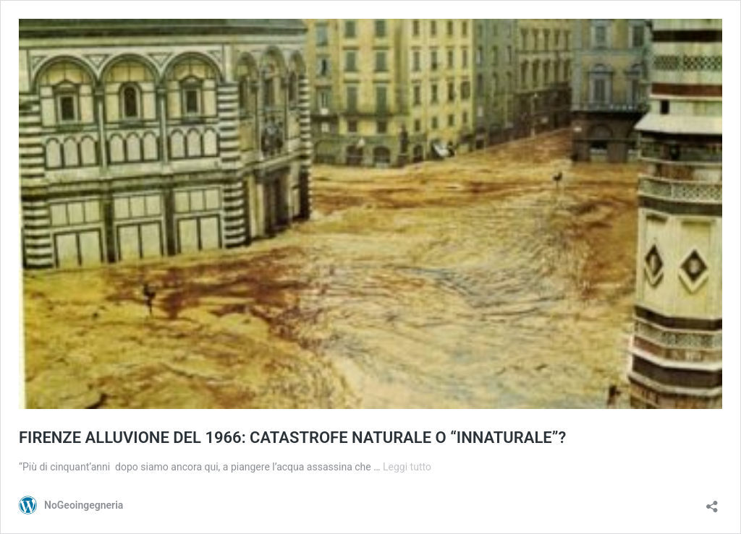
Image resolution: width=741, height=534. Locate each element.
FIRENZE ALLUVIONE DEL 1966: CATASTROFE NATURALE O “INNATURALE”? (292, 438)
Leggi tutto (407, 467)
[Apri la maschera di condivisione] (712, 502)
